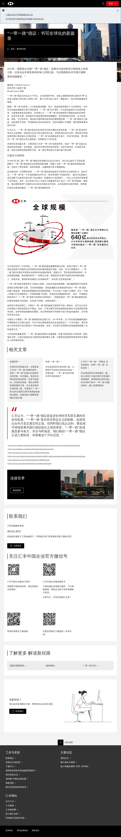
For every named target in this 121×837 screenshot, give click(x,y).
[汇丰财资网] (28, 809)
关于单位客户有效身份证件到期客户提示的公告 (25, 19)
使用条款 (9, 830)
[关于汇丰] (28, 801)
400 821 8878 (14, 531)
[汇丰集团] (28, 805)
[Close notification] (117, 10)
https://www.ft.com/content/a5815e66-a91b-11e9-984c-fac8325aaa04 (29, 463)
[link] (15, 545)
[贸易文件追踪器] (28, 762)
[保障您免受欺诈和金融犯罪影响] (28, 770)
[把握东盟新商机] (24, 665)
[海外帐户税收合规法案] (28, 778)
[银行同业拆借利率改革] (28, 787)
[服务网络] (60, 665)
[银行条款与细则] (83, 762)
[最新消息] (28, 782)
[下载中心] (28, 766)
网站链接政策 (22, 830)
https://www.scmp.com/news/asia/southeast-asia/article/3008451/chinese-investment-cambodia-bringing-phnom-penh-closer (46, 456)
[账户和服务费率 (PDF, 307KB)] (83, 766)
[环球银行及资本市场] (28, 817)
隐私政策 (35, 830)
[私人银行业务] (28, 813)
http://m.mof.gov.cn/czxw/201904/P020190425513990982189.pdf (28, 460)
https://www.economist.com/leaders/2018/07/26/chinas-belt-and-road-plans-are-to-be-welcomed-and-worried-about (44, 445)
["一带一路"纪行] (96, 665)
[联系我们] (28, 758)
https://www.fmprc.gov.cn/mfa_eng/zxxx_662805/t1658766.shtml (28, 453)
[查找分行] (83, 758)
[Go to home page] (10, 3)
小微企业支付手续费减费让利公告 (19, 15)
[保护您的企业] (28, 774)
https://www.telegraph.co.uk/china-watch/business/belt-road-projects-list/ (31, 449)
